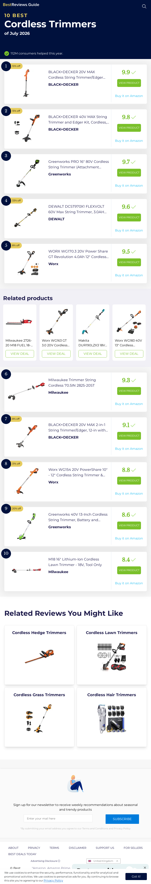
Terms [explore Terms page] (54, 848)
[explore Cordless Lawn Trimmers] (112, 655)
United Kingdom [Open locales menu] (103, 860)
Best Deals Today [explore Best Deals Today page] (22, 854)
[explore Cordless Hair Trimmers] (112, 717)
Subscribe (122, 819)
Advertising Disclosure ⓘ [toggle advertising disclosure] (45, 860)
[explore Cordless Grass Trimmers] (39, 717)
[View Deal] (19, 332)
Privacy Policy (53, 880)
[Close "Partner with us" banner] (145, 867)
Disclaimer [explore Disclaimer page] (77, 848)
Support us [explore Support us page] (105, 848)
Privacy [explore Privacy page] (34, 848)
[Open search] (144, 6)
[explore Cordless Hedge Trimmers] (39, 655)
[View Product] (75, 84)
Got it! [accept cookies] (136, 876)
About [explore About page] (13, 848)
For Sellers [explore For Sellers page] (133, 848)
